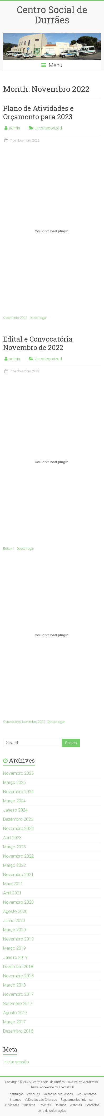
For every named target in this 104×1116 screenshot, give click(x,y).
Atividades (11, 1105)
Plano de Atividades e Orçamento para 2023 (38, 112)
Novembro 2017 (18, 994)
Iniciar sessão (16, 1061)
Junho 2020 (14, 920)
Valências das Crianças (41, 1100)
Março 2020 (14, 929)
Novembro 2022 (18, 856)
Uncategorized (48, 128)
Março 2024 (14, 800)
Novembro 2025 (18, 773)
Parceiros (29, 1105)
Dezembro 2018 (18, 966)
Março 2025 (14, 782)
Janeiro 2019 (15, 957)
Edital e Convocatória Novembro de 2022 (38, 343)
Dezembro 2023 (18, 819)
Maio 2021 (13, 883)
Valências (33, 1094)
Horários (60, 1105)
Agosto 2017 (15, 1012)
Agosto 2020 (15, 911)
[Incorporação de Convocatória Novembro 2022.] (52, 635)
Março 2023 (14, 846)
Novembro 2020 (18, 902)
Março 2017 (14, 1021)
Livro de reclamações (52, 1111)
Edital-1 (8, 549)
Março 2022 (14, 865)
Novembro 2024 (18, 791)
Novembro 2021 (18, 874)
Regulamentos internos (77, 1100)
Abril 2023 (12, 837)
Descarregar (38, 318)
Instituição (16, 1094)
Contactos (92, 1105)
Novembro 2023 (18, 828)
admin (14, 128)
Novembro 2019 (18, 939)
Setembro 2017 (17, 1003)
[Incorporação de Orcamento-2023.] (52, 231)
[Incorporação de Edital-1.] (52, 462)
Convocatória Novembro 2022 (24, 722)
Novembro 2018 (18, 975)
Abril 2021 (12, 892)
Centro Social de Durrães (52, 14)
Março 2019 (14, 948)
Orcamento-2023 (15, 318)
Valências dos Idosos (58, 1094)
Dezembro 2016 (18, 1031)
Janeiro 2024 (15, 810)
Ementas (45, 1105)
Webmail (76, 1105)
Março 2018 (14, 985)
